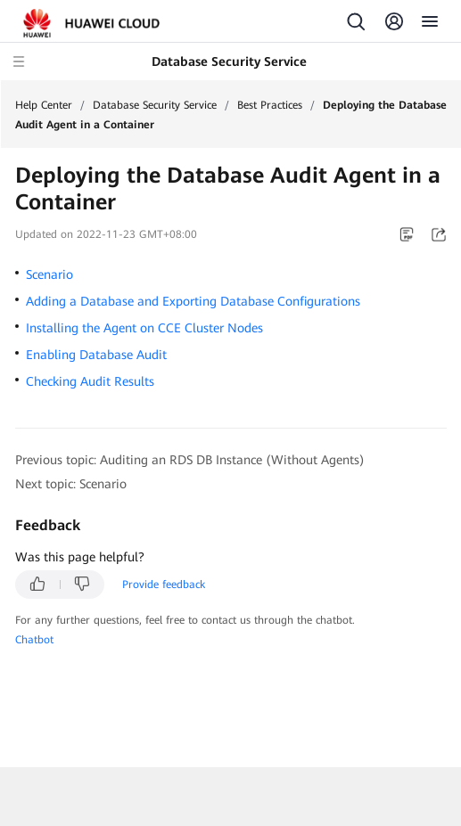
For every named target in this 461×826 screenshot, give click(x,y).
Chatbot (34, 640)
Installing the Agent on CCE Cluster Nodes (144, 328)
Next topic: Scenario (71, 484)
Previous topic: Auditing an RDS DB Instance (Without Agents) (190, 460)
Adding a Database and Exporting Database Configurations (193, 301)
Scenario (49, 274)
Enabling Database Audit (96, 355)
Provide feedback (163, 584)
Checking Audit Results (90, 381)
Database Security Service (155, 105)
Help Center (43, 105)
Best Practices (269, 105)
